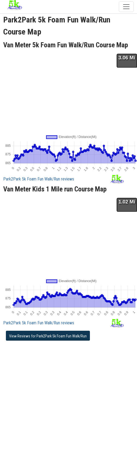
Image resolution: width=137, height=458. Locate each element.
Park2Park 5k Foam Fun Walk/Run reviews (38, 179)
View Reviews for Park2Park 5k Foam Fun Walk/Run (48, 336)
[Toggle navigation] (126, 6)
